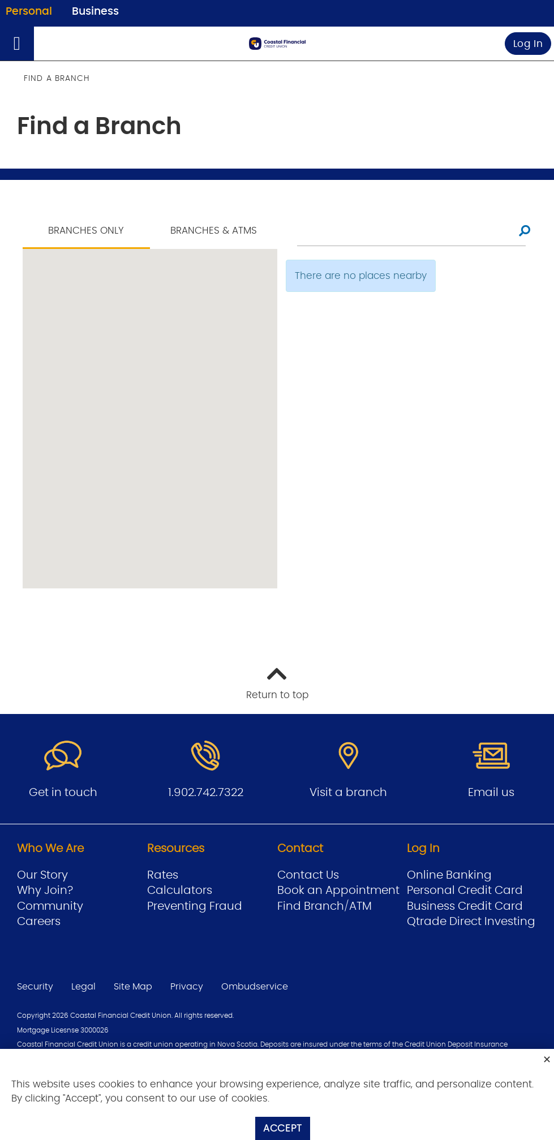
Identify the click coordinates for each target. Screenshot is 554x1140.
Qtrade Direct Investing (471, 921)
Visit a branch (348, 792)
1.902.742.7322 (205, 792)
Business (95, 11)
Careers (39, 921)
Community (50, 906)
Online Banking (449, 875)
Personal (29, 11)
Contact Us (308, 875)
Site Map (133, 986)
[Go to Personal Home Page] (277, 43)
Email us (491, 792)
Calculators (179, 890)
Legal (83, 986)
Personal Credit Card (465, 890)
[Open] (17, 44)
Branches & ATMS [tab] (213, 230)
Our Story (42, 875)
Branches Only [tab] (86, 230)
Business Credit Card (465, 906)
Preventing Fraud (194, 906)
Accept (282, 1128)
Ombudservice (254, 986)
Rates (162, 875)
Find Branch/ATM (324, 906)
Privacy (186, 986)
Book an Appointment (338, 890)
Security (35, 986)
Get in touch (63, 792)
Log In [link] (528, 44)
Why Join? (45, 890)
